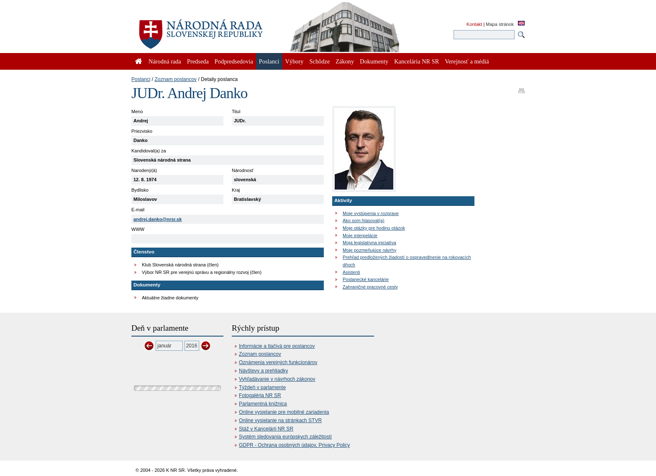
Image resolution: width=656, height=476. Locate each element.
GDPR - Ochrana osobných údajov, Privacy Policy (294, 445)
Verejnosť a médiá (467, 61)
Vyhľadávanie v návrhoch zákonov (277, 379)
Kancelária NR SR (416, 61)
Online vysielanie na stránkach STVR (280, 420)
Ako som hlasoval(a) (363, 220)
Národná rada (165, 61)
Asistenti (351, 272)
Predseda (198, 61)
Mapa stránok (500, 24)
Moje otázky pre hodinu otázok (374, 227)
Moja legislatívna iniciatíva (369, 242)
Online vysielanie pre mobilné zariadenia (284, 412)
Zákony (345, 61)
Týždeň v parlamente (262, 387)
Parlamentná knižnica (263, 404)
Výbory (294, 61)
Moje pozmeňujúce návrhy (369, 250)
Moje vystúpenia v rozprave (371, 213)
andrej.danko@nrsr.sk (157, 219)
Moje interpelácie (360, 235)
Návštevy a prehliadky (263, 371)
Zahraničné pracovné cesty (370, 286)
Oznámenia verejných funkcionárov (278, 362)
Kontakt (474, 24)
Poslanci (140, 79)
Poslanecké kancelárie (366, 279)
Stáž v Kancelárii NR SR (266, 429)
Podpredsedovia (234, 61)
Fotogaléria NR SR (260, 395)
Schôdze (320, 61)
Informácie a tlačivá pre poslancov (277, 346)
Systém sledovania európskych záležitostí (285, 437)
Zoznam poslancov (175, 79)
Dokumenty (374, 61)
